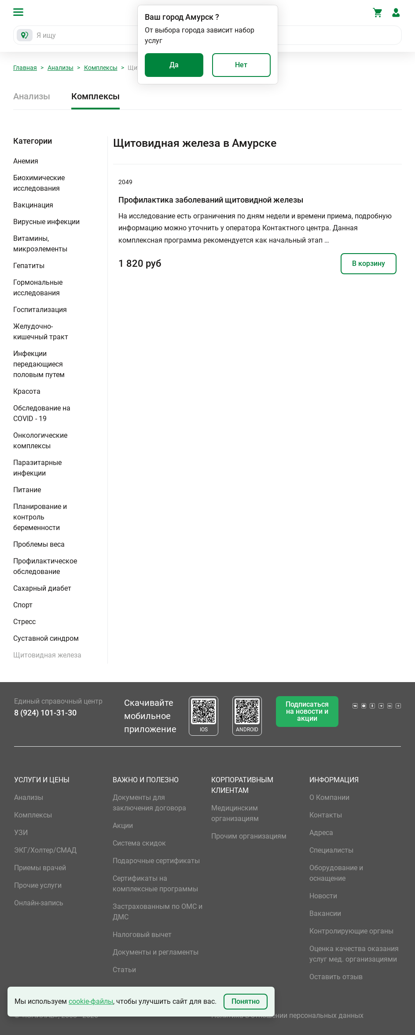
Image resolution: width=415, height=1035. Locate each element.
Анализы (60, 67)
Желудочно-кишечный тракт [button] (40, 331)
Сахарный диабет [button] (42, 588)
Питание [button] (27, 490)
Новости (323, 896)
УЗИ (21, 832)
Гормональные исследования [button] (37, 287)
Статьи (124, 970)
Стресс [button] (24, 621)
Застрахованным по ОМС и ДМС (157, 911)
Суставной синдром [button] (46, 638)
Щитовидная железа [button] (47, 655)
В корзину (368, 263)
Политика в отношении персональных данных (287, 1015)
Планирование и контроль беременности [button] (40, 517)
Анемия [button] (25, 161)
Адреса (321, 832)
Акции (123, 825)
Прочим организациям (248, 836)
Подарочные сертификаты (156, 861)
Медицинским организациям (235, 813)
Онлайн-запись (38, 903)
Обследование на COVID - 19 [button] (41, 413)
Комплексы (101, 67)
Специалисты (331, 850)
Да (174, 65)
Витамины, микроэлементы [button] (40, 243)
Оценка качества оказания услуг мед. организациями (354, 953)
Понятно (245, 1001)
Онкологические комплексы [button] (40, 440)
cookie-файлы (91, 1001)
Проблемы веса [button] (39, 544)
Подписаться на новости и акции (307, 711)
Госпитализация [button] (40, 309)
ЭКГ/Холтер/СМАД (45, 850)
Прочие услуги (38, 885)
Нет (241, 65)
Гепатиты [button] (28, 265)
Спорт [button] (23, 605)
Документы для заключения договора (149, 802)
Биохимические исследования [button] (39, 183)
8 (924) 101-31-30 (45, 712)
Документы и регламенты (155, 952)
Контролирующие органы (351, 931)
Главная (25, 67)
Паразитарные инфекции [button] (37, 467)
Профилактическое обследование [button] (45, 566)
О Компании (329, 797)
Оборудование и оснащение (336, 873)
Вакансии (325, 913)
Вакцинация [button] (33, 205)
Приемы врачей (40, 868)
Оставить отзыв (336, 977)
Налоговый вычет (142, 934)
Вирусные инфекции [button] (46, 222)
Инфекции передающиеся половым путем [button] (39, 364)
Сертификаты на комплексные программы (155, 883)
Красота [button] (26, 391)
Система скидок (139, 843)
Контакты (325, 815)
